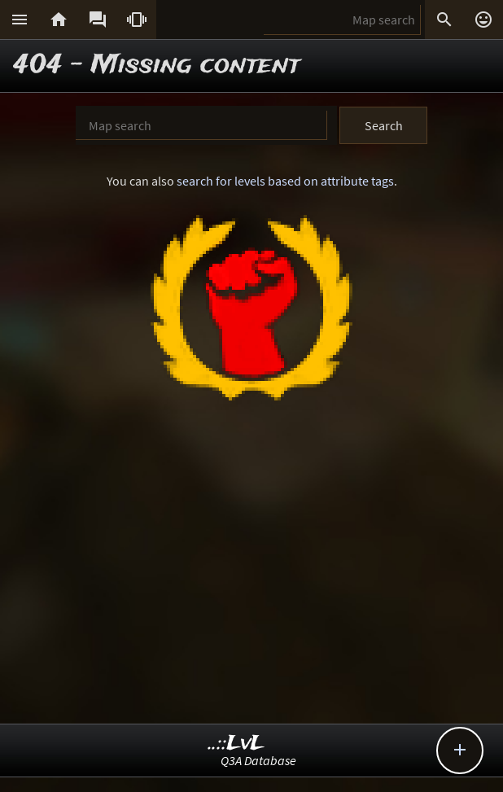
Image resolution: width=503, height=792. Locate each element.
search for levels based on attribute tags (285, 181)
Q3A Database (258, 760)
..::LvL (236, 743)
